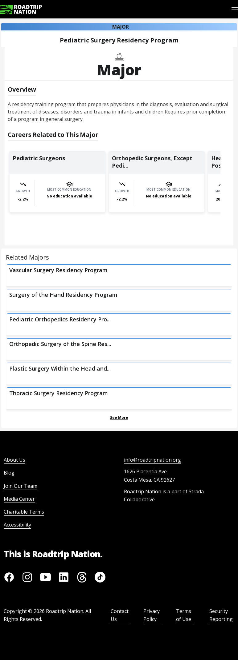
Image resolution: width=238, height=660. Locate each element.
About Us (14, 459)
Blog (9, 472)
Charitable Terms (24, 511)
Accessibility (17, 524)
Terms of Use (183, 615)
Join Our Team (20, 486)
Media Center (19, 498)
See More (119, 417)
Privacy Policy (151, 615)
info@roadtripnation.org (152, 459)
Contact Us (120, 615)
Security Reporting (221, 615)
